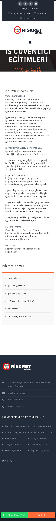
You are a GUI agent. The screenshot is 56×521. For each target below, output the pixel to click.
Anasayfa (19, 68)
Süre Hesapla (42, 13)
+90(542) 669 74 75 (14, 515)
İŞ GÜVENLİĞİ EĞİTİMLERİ (19, 91)
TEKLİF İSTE (42, 515)
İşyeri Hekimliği (14, 278)
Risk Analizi (12, 308)
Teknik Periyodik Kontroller (19, 316)
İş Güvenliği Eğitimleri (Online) (20, 301)
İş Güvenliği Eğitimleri (16, 293)
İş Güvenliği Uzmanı (16, 285)
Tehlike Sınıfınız (29, 18)
